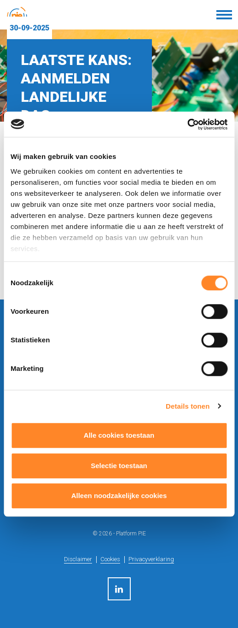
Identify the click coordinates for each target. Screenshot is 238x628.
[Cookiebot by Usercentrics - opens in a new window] (187, 124)
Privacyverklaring (151, 559)
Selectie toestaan (119, 466)
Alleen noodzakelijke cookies (119, 495)
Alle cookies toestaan (119, 435)
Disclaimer (78, 559)
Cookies (110, 559)
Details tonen (187, 406)
